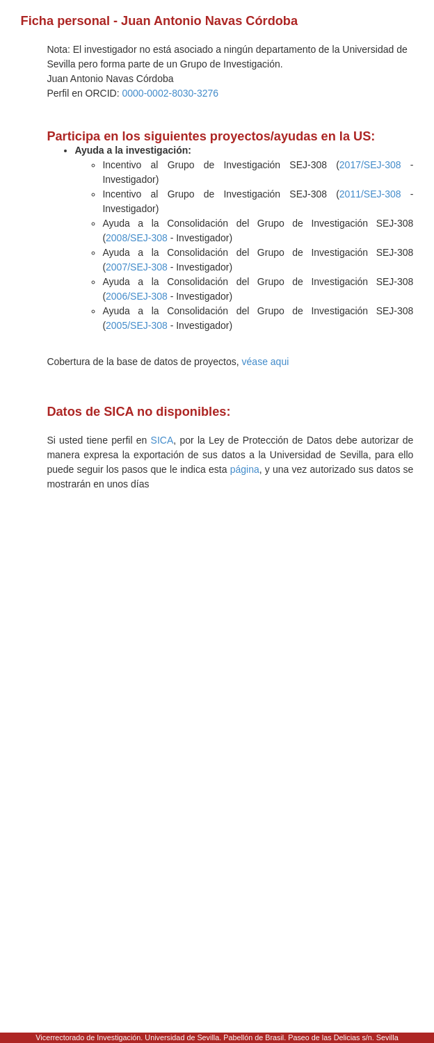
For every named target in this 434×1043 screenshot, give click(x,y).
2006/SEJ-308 (137, 296)
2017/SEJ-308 (370, 164)
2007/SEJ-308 (137, 267)
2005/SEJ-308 (137, 325)
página (244, 469)
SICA (162, 440)
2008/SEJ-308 (137, 237)
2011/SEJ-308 (370, 194)
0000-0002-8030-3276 (170, 93)
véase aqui (265, 361)
